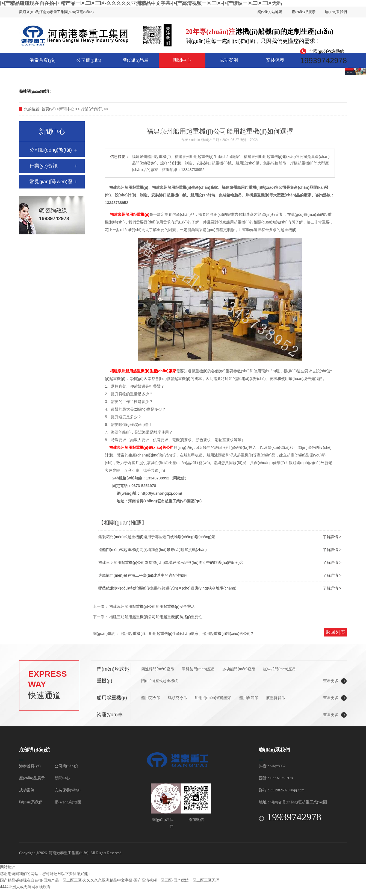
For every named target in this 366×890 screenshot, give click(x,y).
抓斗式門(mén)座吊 (279, 669)
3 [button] (359, 69)
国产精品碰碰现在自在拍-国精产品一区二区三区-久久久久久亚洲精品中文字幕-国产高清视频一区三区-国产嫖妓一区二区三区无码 (141, 3)
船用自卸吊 (248, 698)
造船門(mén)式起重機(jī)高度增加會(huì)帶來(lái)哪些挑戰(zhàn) (152, 549)
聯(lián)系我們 (336, 12)
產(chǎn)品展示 (303, 12)
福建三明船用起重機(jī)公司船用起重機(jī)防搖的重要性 (155, 617)
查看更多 (330, 681)
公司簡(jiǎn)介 (88, 63)
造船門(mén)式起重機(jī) (221, 91)
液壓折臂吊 (275, 698)
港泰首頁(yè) (42, 60)
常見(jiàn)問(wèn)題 (50, 181)
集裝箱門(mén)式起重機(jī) (107, 91)
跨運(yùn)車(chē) (67, 91)
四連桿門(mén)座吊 (157, 669)
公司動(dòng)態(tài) (50, 150)
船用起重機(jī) (185, 91)
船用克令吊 (150, 698)
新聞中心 (182, 60)
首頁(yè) (49, 109)
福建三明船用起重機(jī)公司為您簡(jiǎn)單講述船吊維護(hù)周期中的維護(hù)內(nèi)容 (170, 562)
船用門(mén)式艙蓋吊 (213, 698)
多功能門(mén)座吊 (238, 669)
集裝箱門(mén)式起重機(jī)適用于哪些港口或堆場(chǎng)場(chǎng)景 (156, 537)
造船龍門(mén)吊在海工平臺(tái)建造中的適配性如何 (143, 575)
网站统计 (7, 867)
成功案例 (228, 60)
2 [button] (348, 69)
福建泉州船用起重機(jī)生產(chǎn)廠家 (143, 371)
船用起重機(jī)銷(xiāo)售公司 (226, 633)
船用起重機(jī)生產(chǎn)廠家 (174, 633)
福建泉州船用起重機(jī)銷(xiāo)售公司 (141, 447)
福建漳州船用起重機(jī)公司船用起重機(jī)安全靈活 (152, 606)
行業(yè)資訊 (92, 109)
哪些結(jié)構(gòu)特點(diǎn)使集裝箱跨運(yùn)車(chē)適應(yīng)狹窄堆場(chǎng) (167, 588)
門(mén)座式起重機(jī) (151, 91)
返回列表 (335, 632)
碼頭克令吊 (177, 698)
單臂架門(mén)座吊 (198, 669)
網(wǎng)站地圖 (270, 12)
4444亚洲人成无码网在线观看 (25, 887)
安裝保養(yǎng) (275, 63)
